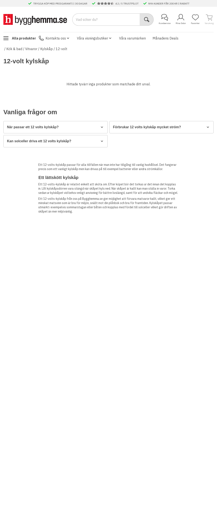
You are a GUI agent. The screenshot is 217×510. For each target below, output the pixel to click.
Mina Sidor (181, 19)
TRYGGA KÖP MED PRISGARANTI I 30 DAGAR (60, 3)
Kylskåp (46, 49)
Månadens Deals (165, 38)
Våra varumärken (132, 38)
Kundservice (165, 19)
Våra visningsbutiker (94, 38)
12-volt (61, 49)
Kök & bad (14, 49)
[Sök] (147, 19)
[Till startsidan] (35, 19)
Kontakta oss (54, 38)
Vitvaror (31, 49)
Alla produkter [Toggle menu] (19, 38)
